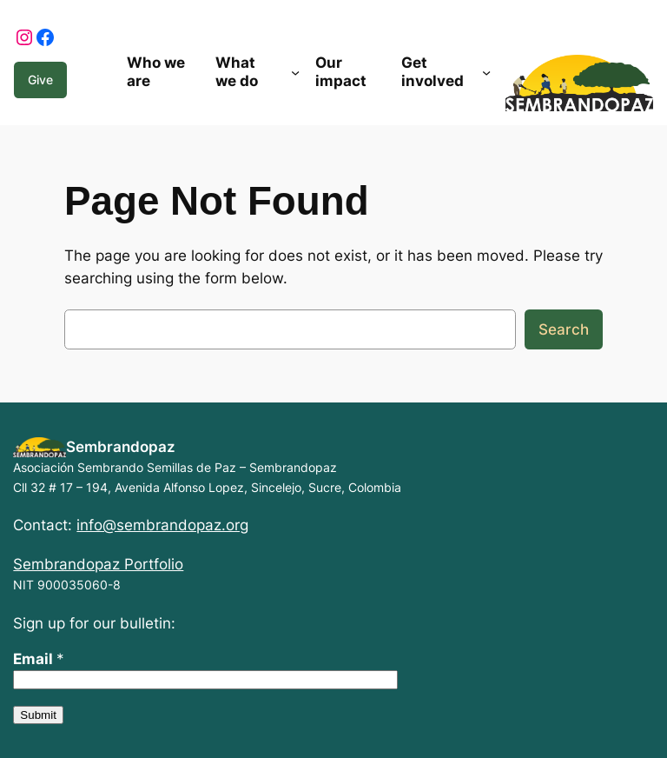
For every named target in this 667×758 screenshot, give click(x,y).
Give (40, 79)
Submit (38, 714)
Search (563, 329)
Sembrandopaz (120, 446)
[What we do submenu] (295, 72)
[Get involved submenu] (486, 72)
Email (38, 659)
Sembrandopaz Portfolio (98, 564)
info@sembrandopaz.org (162, 525)
